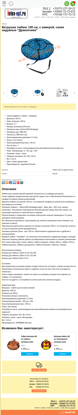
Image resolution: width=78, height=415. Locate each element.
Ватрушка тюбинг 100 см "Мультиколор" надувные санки (62, 339)
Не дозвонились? (39, 391)
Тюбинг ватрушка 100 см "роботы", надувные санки (29, 339)
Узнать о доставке (39, 370)
